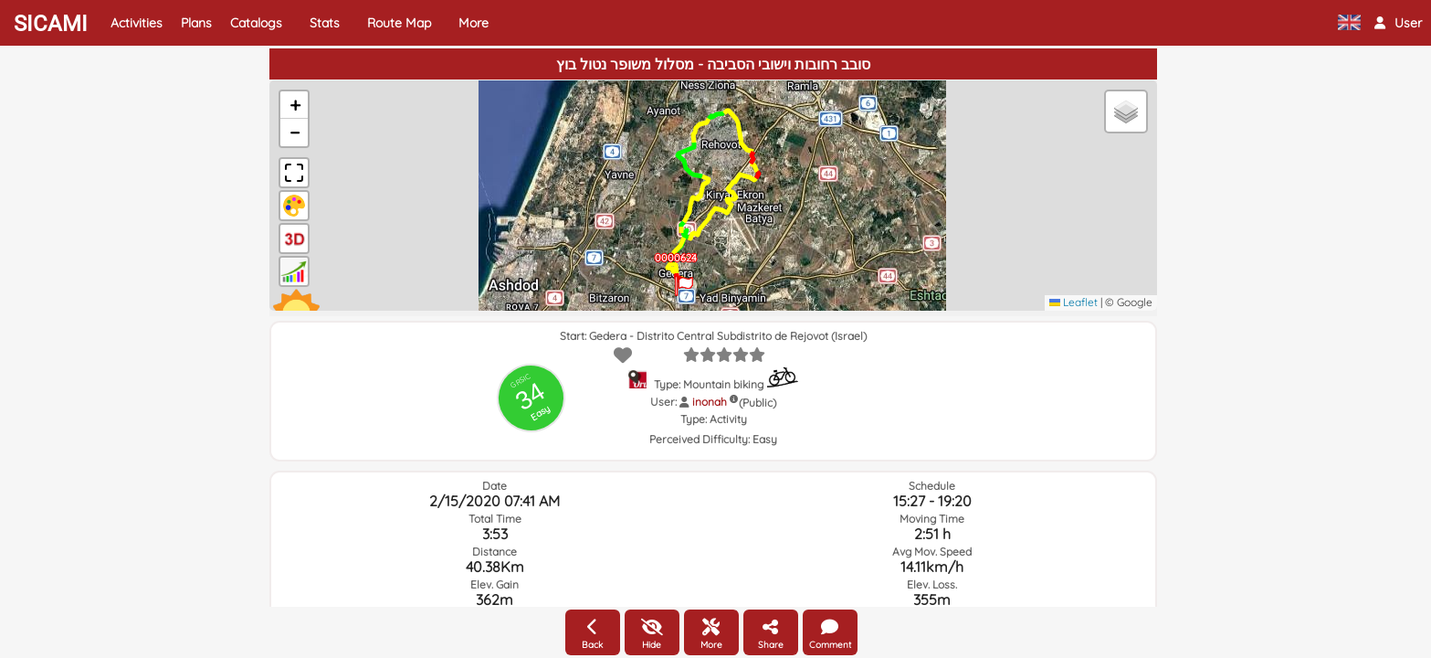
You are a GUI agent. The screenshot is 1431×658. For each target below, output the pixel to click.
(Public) (757, 402)
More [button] (473, 23)
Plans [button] (196, 23)
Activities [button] (136, 23)
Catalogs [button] (256, 23)
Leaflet (1073, 302)
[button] (1398, 23)
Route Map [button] (399, 23)
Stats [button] (325, 23)
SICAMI (51, 24)
